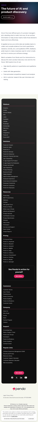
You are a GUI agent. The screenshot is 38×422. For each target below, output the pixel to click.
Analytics (5, 108)
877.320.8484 (27, 397)
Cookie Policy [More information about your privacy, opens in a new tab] (14, 416)
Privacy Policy (9, 395)
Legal (4, 395)
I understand (31, 418)
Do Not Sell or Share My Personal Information (14, 418)
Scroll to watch (8, 17)
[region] (19, 415)
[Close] (35, 413)
